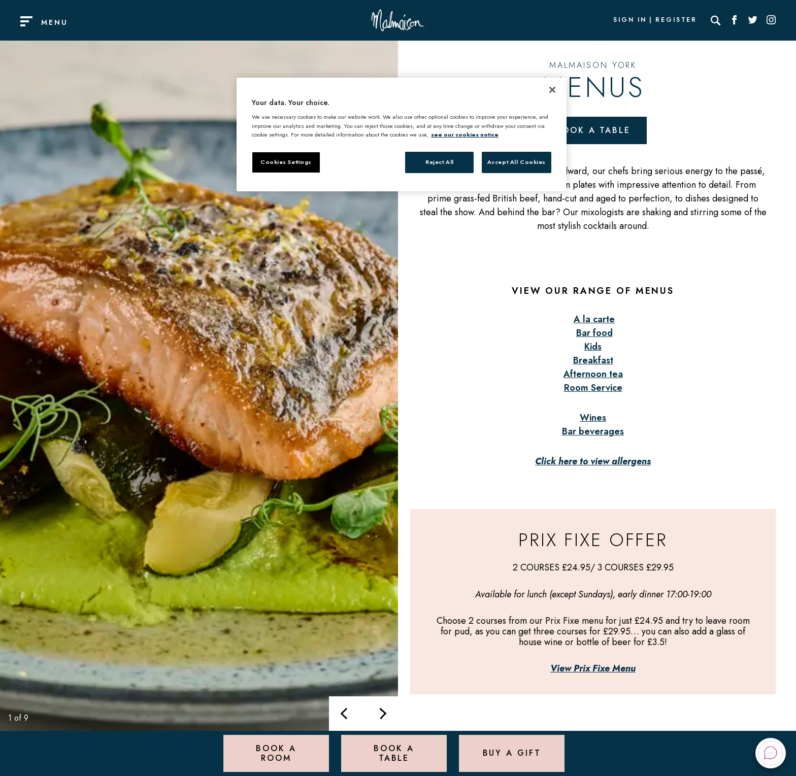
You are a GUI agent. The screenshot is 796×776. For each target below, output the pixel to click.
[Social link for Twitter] (753, 20)
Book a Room (276, 753)
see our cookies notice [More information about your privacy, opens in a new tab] (465, 134)
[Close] (552, 90)
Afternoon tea (593, 374)
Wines (593, 417)
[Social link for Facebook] (734, 20)
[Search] (716, 20)
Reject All (439, 162)
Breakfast (593, 360)
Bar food (594, 333)
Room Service (593, 387)
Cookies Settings (286, 162)
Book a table (593, 130)
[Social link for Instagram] (771, 20)
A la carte (594, 319)
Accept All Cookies (516, 162)
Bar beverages (593, 431)
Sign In (630, 20)
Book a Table (394, 753)
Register (676, 20)
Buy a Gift (512, 753)
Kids (593, 346)
